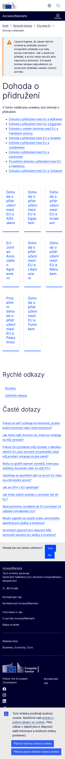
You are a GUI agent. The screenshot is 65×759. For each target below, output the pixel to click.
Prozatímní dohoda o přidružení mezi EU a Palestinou (10, 320)
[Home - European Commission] (25, 668)
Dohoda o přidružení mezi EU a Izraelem (35, 138)
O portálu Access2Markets (18, 618)
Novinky (10, 388)
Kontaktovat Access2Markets (20, 603)
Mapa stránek (10, 624)
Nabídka (57, 16)
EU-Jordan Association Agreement (10, 260)
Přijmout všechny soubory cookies (32, 743)
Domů (5, 25)
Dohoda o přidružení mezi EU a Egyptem (35, 124)
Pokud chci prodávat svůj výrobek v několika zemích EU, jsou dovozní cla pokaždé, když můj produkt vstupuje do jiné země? (31, 451)
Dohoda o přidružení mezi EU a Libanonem (32, 260)
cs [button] (49, 6)
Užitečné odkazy (16, 395)
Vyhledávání (58, 6)
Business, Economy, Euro (17, 647)
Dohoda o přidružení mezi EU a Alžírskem (35, 119)
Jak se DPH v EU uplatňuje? (20, 487)
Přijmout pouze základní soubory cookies (36, 751)
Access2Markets (12, 568)
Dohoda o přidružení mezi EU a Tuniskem (35, 170)
